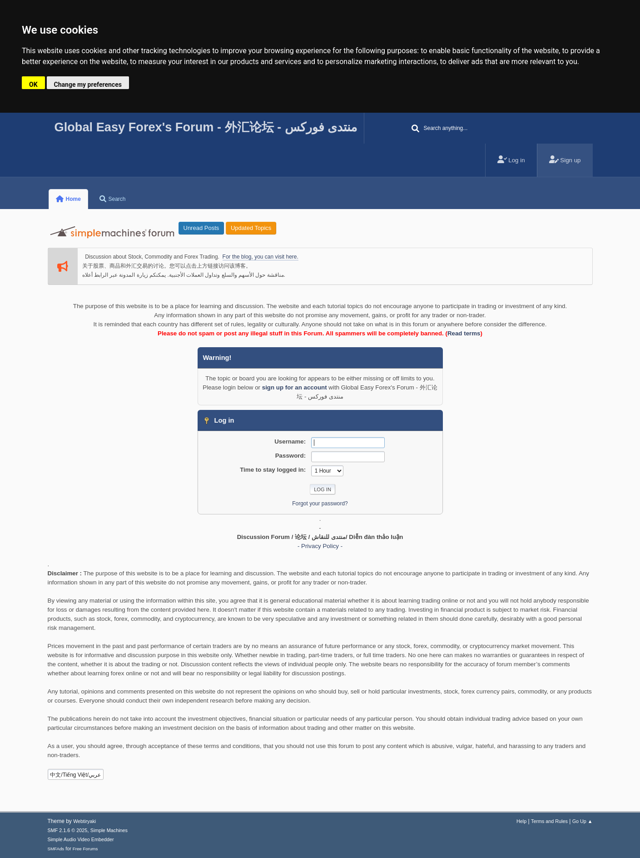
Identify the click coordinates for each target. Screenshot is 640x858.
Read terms (464, 333)
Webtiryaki (84, 821)
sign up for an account (294, 387)
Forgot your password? (320, 503)
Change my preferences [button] (88, 84)
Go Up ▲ (582, 821)
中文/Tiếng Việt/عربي (75, 775)
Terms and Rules (549, 821)
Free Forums (85, 848)
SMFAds (56, 848)
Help (521, 821)
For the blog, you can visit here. (260, 257)
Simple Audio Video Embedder (81, 839)
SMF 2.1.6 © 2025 (68, 830)
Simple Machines (109, 830)
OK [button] (33, 84)
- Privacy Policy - (320, 546)
